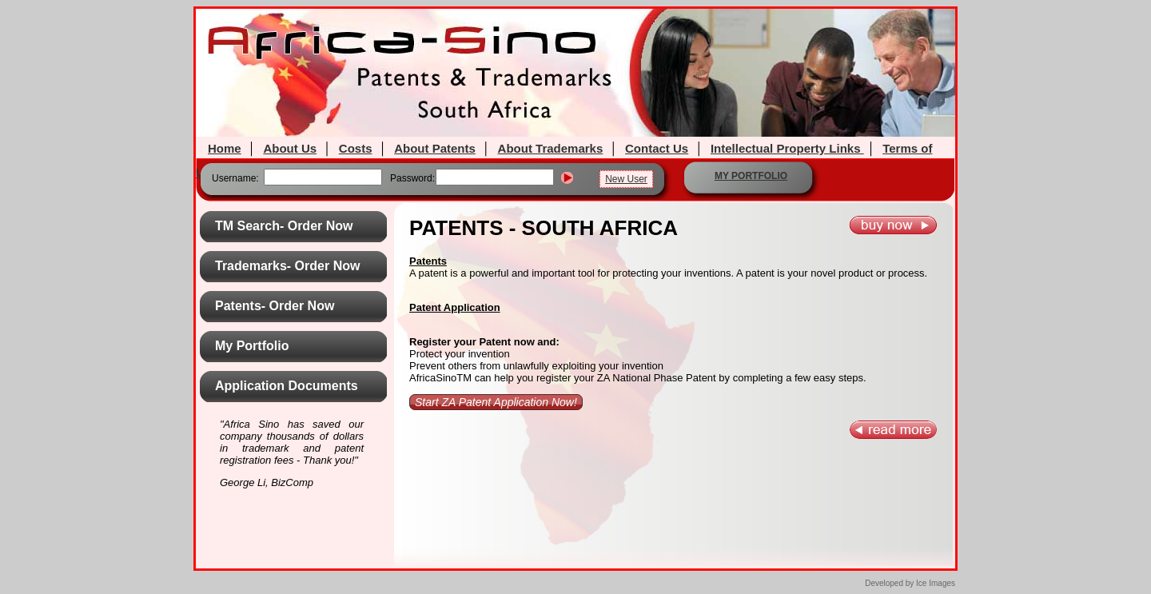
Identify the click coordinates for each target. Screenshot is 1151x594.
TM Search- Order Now (283, 226)
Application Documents (286, 386)
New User (626, 179)
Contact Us (656, 148)
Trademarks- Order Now (287, 266)
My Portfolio (252, 346)
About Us (290, 148)
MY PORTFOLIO (751, 175)
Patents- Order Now (274, 306)
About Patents (435, 148)
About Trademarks (550, 148)
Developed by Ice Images (910, 583)
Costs (355, 148)
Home (224, 148)
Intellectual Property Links (787, 148)
